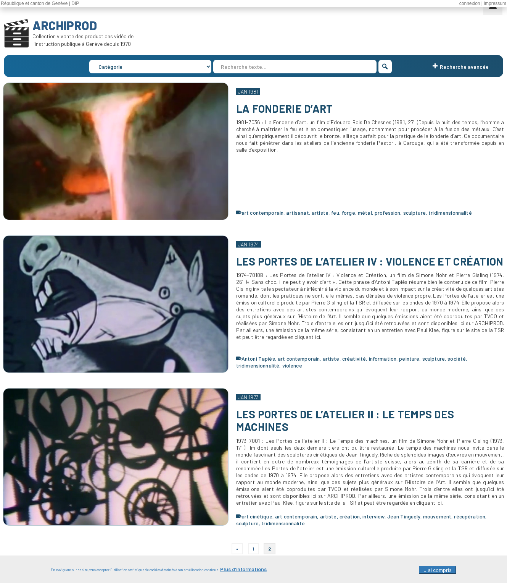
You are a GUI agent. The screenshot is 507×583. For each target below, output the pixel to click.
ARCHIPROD (64, 25)
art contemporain (262, 212)
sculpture (414, 212)
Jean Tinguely (403, 516)
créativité (354, 358)
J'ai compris (437, 572)
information (383, 358)
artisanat (297, 212)
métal (365, 212)
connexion (469, 3)
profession (387, 212)
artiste (320, 212)
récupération (469, 516)
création (350, 516)
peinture (409, 358)
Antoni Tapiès (258, 358)
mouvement (437, 516)
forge (348, 212)
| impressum (493, 3)
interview (373, 516)
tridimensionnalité (450, 212)
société (456, 358)
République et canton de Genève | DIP (40, 3)
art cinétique (256, 516)
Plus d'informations (243, 571)
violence (292, 365)
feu (335, 212)
